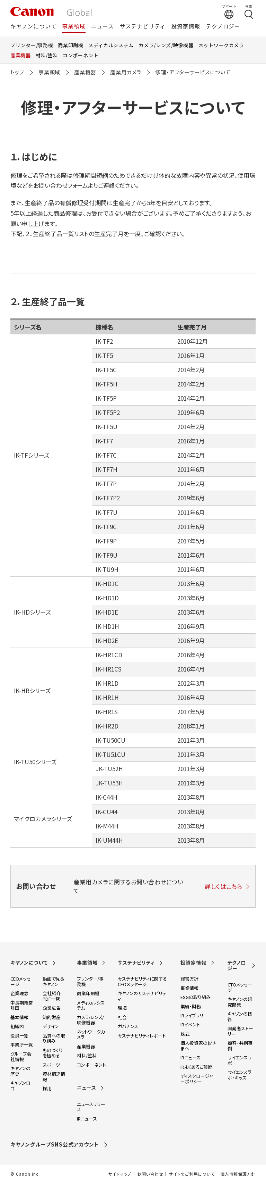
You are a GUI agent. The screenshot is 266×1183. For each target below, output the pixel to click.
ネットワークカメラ (221, 45)
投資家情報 (185, 26)
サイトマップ (119, 1174)
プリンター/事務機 (31, 45)
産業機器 (20, 55)
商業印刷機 (70, 45)
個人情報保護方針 (238, 1174)
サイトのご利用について (191, 1174)
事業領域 (73, 26)
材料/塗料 (47, 55)
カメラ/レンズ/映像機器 (166, 45)
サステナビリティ (142, 26)
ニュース (102, 26)
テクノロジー (223, 26)
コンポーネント (80, 55)
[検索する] (249, 11)
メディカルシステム (111, 45)
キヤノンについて (33, 26)
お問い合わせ (150, 1174)
